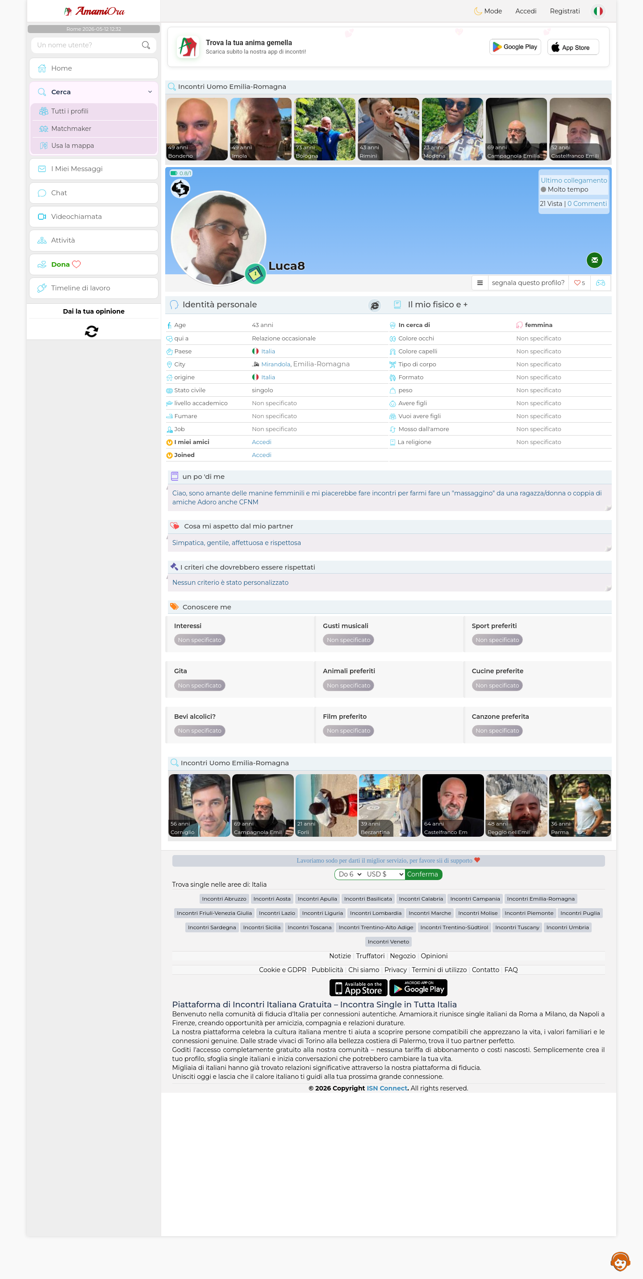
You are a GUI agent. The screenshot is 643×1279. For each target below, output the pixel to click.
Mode (488, 11)
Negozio (403, 1142)
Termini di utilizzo (439, 1156)
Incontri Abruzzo (224, 1085)
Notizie (340, 1142)
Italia (268, 351)
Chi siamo (363, 1156)
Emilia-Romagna (321, 364)
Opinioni (434, 1142)
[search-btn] (146, 45)
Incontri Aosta (272, 1085)
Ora (93, 11)
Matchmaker (65, 128)
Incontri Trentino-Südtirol (455, 1113)
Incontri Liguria (322, 1099)
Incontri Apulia (317, 1085)
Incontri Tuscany (517, 1113)
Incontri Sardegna (212, 1113)
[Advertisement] (388, 47)
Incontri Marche (430, 1099)
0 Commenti (587, 204)
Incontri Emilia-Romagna (541, 1085)
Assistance (620, 1261)
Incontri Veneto (388, 1127)
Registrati (565, 11)
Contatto (485, 1156)
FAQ (511, 1156)
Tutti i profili (63, 111)
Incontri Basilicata (368, 1085)
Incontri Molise (478, 1099)
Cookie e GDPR (282, 1156)
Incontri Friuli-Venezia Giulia (214, 1099)
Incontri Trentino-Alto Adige (375, 1113)
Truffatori (370, 1142)
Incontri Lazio (277, 1099)
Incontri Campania (475, 1085)
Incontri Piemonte (529, 1099)
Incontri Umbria (568, 1113)
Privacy (395, 1156)
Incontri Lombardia (376, 1099)
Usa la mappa (66, 145)
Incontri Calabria (421, 1085)
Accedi (526, 11)
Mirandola (275, 364)
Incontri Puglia (580, 1099)
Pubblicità (327, 1156)
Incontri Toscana (310, 1113)
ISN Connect (387, 1275)
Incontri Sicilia (261, 1113)
